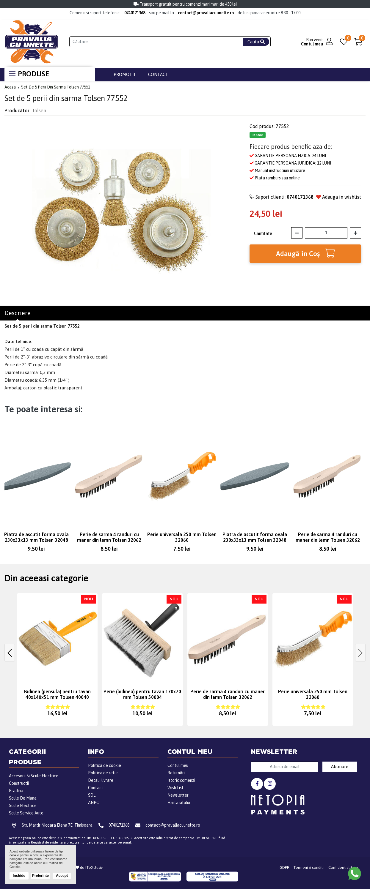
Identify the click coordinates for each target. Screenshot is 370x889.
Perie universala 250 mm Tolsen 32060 (182, 537)
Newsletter (178, 795)
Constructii (19, 783)
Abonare (339, 766)
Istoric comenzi (181, 780)
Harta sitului (178, 802)
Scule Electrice (23, 805)
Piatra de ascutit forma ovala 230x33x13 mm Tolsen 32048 (36, 537)
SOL (91, 795)
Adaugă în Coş (305, 253)
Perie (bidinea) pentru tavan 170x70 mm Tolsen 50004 (142, 694)
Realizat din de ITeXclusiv (78, 867)
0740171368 (134, 12)
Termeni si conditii (308, 867)
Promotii (124, 74)
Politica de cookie (104, 765)
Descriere (17, 313)
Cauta (256, 41)
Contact (158, 74)
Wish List (175, 787)
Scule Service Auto (26, 813)
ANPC (93, 802)
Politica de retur (103, 772)
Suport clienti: (281, 197)
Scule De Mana (23, 798)
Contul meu (177, 765)
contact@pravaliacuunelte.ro (206, 12)
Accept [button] (62, 876)
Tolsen (39, 110)
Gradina (16, 790)
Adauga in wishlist (338, 197)
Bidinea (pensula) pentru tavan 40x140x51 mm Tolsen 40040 (57, 694)
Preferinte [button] (40, 876)
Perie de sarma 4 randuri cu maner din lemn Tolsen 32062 (109, 537)
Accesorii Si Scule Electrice (33, 775)
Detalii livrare (100, 780)
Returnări (176, 772)
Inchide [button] (19, 876)
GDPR (284, 867)
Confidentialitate (343, 867)
